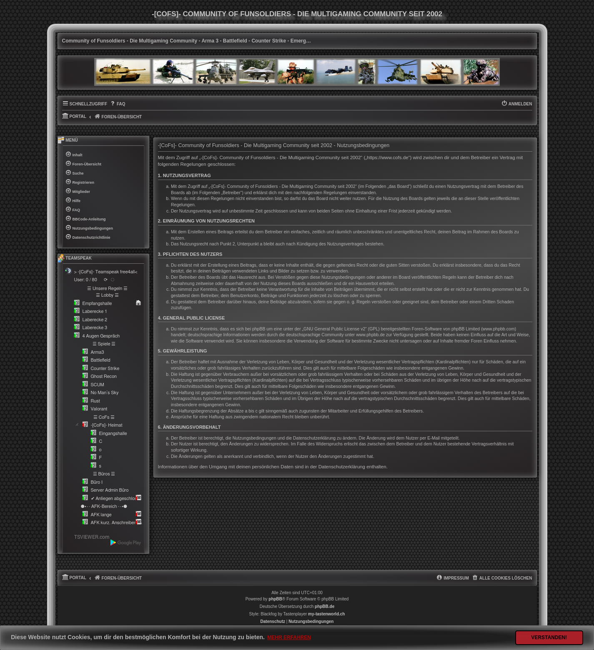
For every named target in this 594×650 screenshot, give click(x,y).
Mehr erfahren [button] (289, 637)
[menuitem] (117, 104)
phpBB (275, 599)
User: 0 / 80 (85, 280)
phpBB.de (324, 606)
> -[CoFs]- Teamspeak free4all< (106, 272)
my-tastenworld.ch (326, 614)
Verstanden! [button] (549, 637)
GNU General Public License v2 (334, 328)
